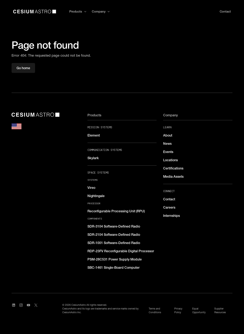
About (167, 135)
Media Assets (173, 176)
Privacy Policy (178, 310)
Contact (169, 199)
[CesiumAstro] (35, 115)
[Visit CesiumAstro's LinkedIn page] (14, 308)
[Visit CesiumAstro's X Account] (36, 308)
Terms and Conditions (155, 310)
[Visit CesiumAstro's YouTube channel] (28, 308)
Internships (171, 216)
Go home (23, 68)
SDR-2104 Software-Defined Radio (113, 234)
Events (168, 152)
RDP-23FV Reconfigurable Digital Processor (120, 251)
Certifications (173, 168)
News (167, 143)
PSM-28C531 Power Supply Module (114, 259)
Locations (170, 160)
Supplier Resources (220, 310)
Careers (169, 207)
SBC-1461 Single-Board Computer (113, 267)
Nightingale (96, 196)
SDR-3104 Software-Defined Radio (113, 226)
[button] (78, 12)
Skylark (93, 158)
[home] (34, 11)
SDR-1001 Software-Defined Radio (113, 243)
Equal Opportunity (199, 310)
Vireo (91, 188)
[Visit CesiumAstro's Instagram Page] (21, 308)
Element (93, 135)
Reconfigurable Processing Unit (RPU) (116, 211)
